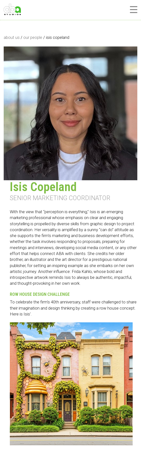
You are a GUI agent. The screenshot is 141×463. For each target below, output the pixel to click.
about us (12, 37)
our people (32, 37)
